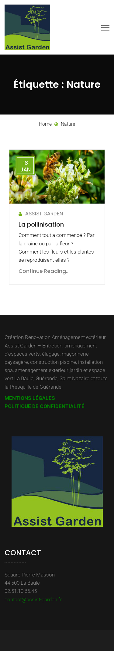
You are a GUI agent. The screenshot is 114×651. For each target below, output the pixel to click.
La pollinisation (41, 224)
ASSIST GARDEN (41, 214)
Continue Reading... (44, 271)
